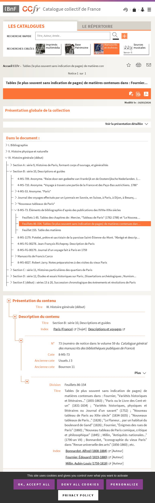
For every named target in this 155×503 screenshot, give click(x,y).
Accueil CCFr (11, 66)
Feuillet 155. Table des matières (41, 230)
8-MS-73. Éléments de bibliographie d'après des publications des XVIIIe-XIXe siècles (69, 210)
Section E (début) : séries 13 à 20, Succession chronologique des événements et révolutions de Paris (74, 282)
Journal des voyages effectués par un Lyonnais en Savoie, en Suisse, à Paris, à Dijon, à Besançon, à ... (77, 197)
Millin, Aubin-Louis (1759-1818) (87, 463)
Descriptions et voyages (104, 329)
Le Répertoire (97, 26)
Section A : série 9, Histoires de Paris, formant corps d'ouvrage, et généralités (60, 165)
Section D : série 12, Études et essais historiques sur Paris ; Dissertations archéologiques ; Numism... (74, 276)
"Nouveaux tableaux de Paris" (36, 204)
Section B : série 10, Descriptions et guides (39, 171)
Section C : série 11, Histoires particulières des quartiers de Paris (52, 270)
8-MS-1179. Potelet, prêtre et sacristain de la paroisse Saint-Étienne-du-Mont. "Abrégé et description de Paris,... (79, 237)
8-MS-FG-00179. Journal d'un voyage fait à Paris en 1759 (52, 250)
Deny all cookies (80, 484)
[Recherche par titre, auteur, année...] (72, 36)
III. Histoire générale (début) (25, 157)
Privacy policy (78, 495)
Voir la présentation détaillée (124, 124)
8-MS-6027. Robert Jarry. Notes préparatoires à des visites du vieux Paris (62, 262)
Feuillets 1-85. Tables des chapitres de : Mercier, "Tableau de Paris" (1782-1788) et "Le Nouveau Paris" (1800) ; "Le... (81, 217)
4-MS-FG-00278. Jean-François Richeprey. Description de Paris (56, 244)
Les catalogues (26, 26)
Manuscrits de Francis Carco (35, 256)
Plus (138, 373)
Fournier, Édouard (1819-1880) (86, 457)
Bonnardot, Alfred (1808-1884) (86, 451)
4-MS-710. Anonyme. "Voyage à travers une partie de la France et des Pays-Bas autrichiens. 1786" (78, 185)
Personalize (125, 484)
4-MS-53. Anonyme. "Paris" (34, 191)
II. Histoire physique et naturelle (28, 151)
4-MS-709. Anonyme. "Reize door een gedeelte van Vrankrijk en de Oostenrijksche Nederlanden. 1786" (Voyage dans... (79, 179)
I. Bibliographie (18, 145)
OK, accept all (34, 484)
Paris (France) (63, 329)
